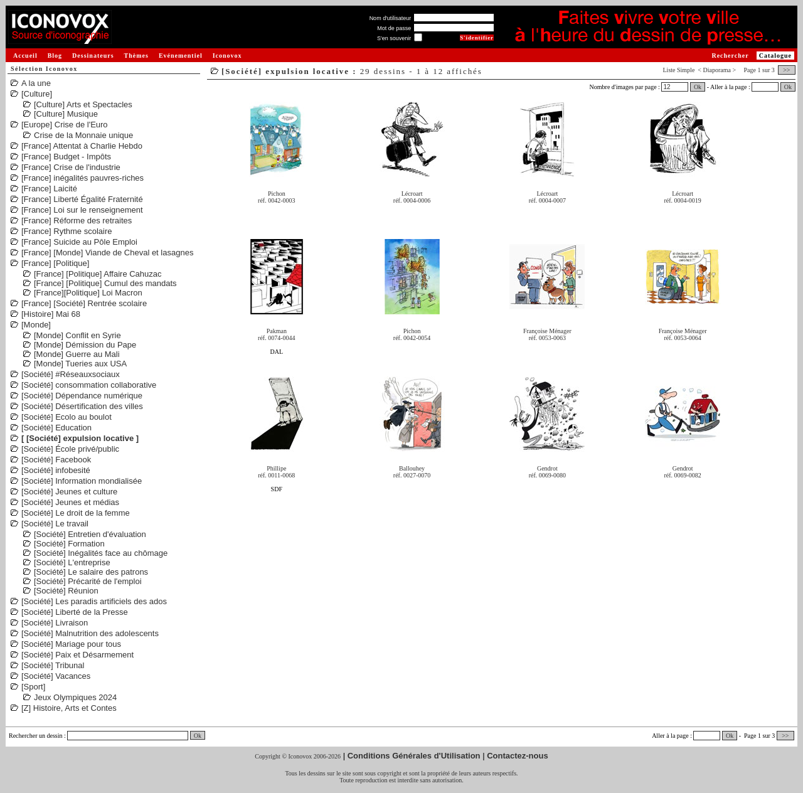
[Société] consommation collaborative (88, 385)
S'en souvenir (394, 38)
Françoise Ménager (547, 330)
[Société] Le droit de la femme (75, 513)
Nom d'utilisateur (391, 18)
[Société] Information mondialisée (81, 481)
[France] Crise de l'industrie (70, 167)
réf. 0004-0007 (547, 200)
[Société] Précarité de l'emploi (88, 581)
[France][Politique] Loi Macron (88, 292)
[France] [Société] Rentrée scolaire (84, 303)
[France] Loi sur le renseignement (82, 210)
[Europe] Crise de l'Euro (64, 124)
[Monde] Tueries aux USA (80, 363)
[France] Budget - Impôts (66, 156)
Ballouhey (412, 468)
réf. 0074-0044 (276, 337)
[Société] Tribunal (52, 665)
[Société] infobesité (55, 470)
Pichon (276, 193)
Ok (697, 86)
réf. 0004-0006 (411, 200)
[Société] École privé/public (70, 449)
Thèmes (136, 55)
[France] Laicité (49, 188)
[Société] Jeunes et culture (69, 491)
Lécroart (412, 193)
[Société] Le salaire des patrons (91, 572)
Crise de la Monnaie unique (83, 135)
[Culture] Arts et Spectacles (83, 104)
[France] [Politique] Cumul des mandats (105, 283)
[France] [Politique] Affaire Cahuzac (98, 274)
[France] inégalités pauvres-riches (82, 178)
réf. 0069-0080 (547, 475)
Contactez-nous (517, 755)
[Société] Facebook (56, 459)
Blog (55, 55)
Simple (685, 70)
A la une (36, 83)
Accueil (25, 55)
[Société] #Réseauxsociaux (70, 374)
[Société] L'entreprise (72, 562)
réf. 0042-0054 (411, 337)
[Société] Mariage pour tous (71, 644)
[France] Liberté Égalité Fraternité (82, 199)
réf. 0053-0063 (547, 337)
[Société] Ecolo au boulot (66, 417)
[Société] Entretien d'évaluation (90, 534)
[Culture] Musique (66, 114)
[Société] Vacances (55, 676)
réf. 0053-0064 (682, 337)
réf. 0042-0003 (276, 200)
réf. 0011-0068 (276, 475)
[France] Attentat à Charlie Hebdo (81, 146)
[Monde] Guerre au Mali (77, 354)
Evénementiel (181, 55)
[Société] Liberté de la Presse (74, 612)
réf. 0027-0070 (411, 475)
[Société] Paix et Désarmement (77, 654)
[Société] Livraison (54, 622)
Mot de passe (394, 28)
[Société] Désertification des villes (82, 406)
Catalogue (775, 55)
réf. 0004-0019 (682, 200)
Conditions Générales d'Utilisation (414, 755)
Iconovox (227, 55)
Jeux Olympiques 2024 (75, 697)
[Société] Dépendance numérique (81, 395)
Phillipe (276, 468)
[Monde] (36, 324)
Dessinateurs (93, 55)
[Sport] (33, 686)
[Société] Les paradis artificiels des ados (94, 601)
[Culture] (36, 93)
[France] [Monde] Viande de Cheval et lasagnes (107, 252)
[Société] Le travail (54, 523)
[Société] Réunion (66, 590)
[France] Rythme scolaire (66, 231)
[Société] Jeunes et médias (70, 502)
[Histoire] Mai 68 (50, 314)
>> (787, 70)
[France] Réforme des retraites (76, 220)
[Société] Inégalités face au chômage (101, 553)
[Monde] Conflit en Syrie (77, 335)
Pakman (277, 330)
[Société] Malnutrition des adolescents (90, 633)
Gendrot (547, 468)
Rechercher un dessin (36, 735)
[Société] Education (56, 427)
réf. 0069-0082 (682, 475)
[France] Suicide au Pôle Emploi (79, 242)
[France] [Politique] (55, 263)
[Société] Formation (69, 543)
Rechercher (729, 55)
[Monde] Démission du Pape (85, 344)
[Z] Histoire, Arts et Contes (69, 708)
